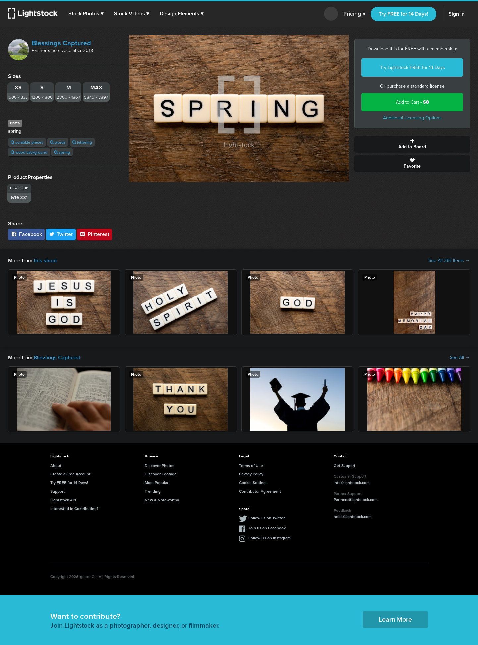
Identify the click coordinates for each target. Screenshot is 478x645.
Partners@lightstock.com (356, 499)
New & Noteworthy (162, 500)
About (55, 465)
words (58, 142)
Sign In (457, 14)
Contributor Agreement (260, 491)
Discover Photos (159, 465)
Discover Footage (161, 474)
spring (62, 152)
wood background (29, 152)
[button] (85, 13)
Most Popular (156, 482)
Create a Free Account (70, 474)
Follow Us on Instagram (269, 538)
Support (57, 491)
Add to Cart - (412, 102)
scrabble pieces (27, 142)
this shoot (45, 260)
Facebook (26, 234)
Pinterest (94, 234)
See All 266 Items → (449, 260)
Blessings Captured (61, 43)
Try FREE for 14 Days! (403, 14)
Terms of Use (251, 465)
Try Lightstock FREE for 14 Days (412, 67)
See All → (460, 357)
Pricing (354, 14)
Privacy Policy (251, 474)
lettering (82, 142)
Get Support (344, 465)
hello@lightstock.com (353, 516)
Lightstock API (63, 500)
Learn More (395, 619)
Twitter (61, 234)
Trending (153, 491)
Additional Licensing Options (412, 117)
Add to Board (412, 144)
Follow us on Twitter (266, 518)
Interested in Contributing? (74, 508)
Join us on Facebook (267, 528)
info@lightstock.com (352, 482)
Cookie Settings (253, 482)
